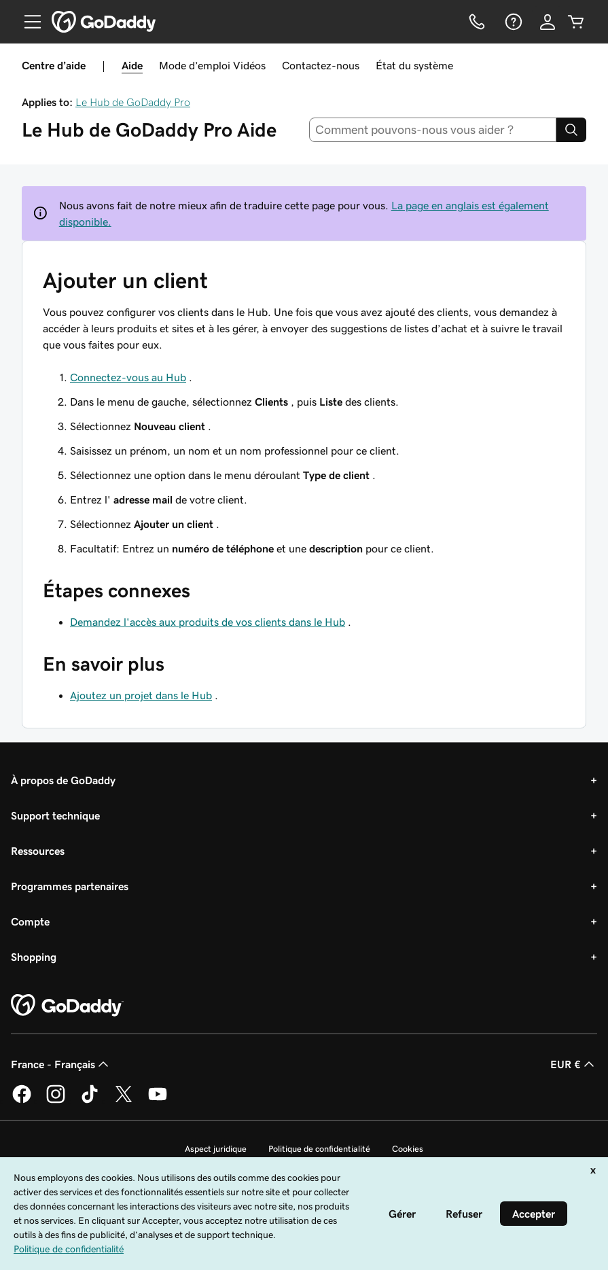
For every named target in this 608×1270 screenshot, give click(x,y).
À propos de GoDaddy (63, 780)
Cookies (407, 1148)
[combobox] (432, 130)
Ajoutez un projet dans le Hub (141, 695)
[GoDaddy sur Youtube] (157, 1100)
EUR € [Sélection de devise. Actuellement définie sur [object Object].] (573, 1064)
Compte (30, 921)
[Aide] (512, 21)
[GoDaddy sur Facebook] (22, 1100)
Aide (132, 65)
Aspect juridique (216, 1148)
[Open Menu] (27, 21)
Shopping (33, 956)
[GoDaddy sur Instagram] (56, 1100)
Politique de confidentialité (319, 1148)
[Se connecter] (547, 21)
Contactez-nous (320, 65)
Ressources (38, 850)
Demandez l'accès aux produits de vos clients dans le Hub (207, 621)
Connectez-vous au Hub (128, 377)
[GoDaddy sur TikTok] (90, 1100)
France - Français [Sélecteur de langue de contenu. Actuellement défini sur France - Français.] (61, 1064)
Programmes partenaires (69, 886)
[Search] (571, 130)
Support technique (55, 815)
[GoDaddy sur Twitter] (124, 1100)
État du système (414, 65)
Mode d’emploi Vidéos (212, 65)
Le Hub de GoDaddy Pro (132, 101)
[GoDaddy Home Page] (67, 1005)
